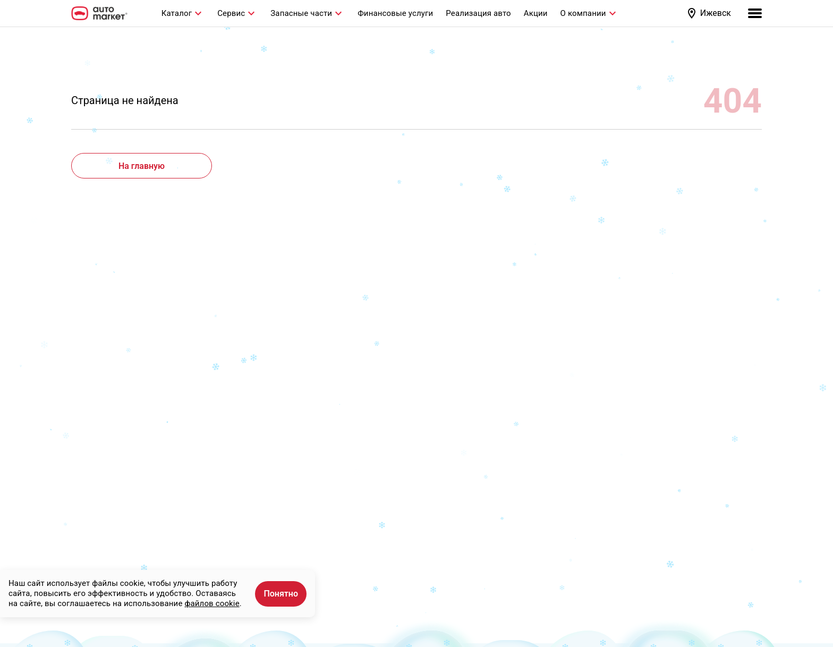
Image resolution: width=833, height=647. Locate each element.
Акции (536, 13)
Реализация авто (478, 13)
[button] (710, 13)
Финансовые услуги (395, 13)
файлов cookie (211, 603)
